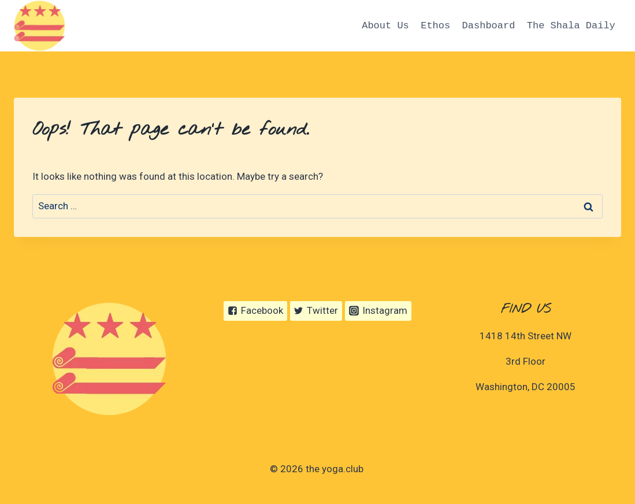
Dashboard (488, 25)
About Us (385, 25)
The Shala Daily (571, 25)
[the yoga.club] (39, 25)
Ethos (435, 25)
